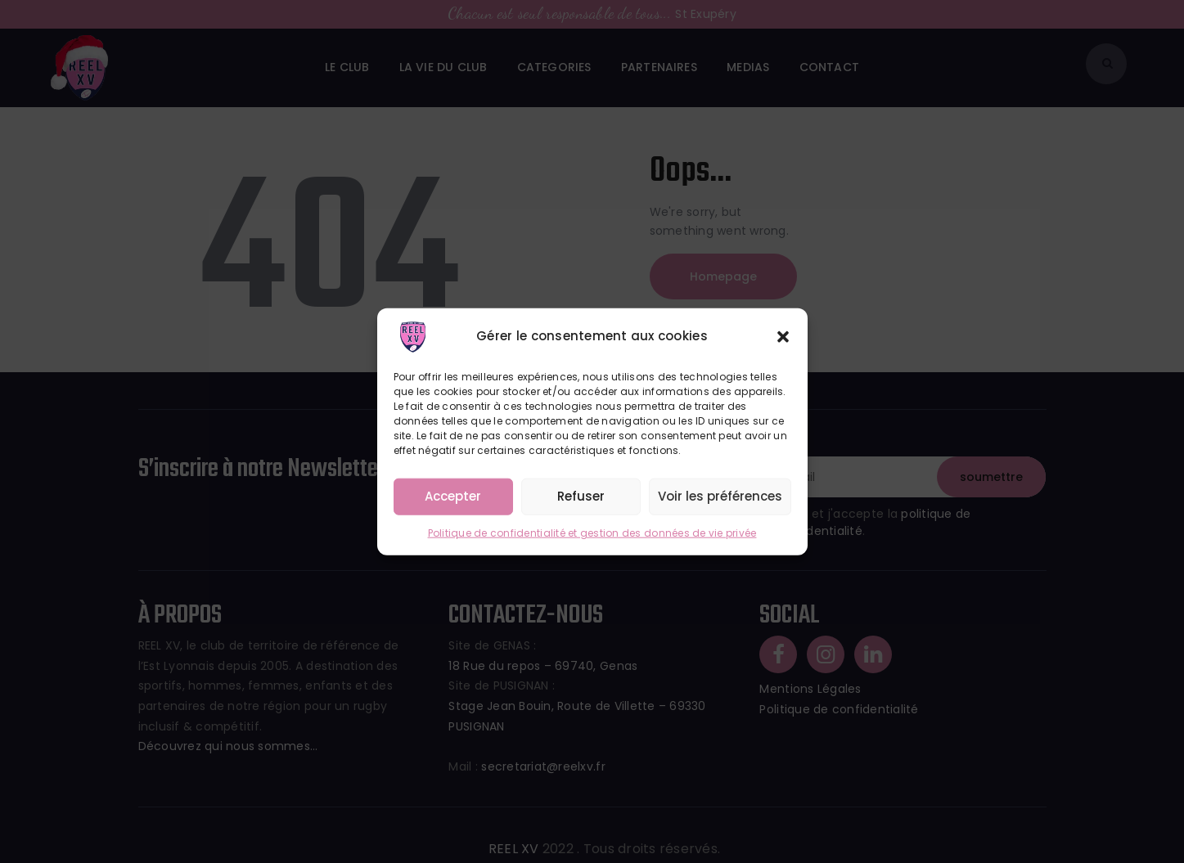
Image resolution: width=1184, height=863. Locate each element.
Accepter (453, 496)
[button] (783, 336)
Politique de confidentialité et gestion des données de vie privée (592, 532)
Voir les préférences (720, 496)
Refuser (581, 496)
